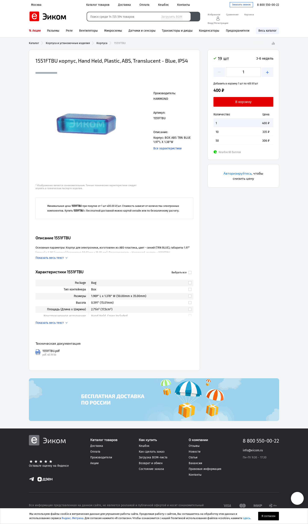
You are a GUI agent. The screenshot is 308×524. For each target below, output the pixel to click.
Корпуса (101, 43)
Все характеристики (167, 148)
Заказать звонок (241, 4)
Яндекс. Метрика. (73, 518)
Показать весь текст (50, 258)
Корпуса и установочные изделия (68, 43)
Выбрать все (181, 272)
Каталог (34, 43)
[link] (139, 283)
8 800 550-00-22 (268, 5)
